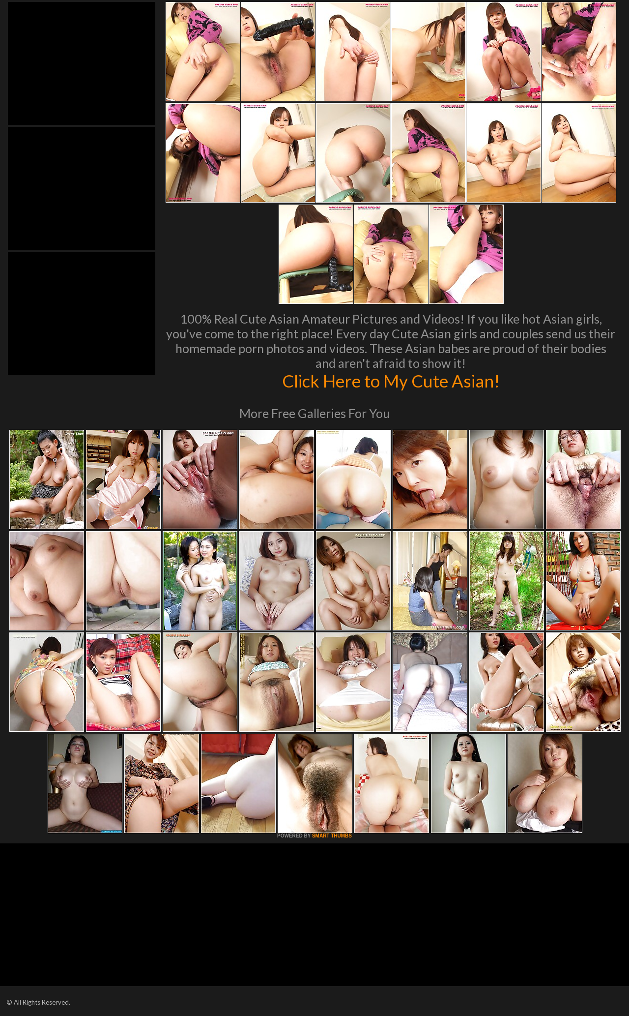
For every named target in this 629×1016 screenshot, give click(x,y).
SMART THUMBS (332, 835)
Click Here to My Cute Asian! (391, 380)
